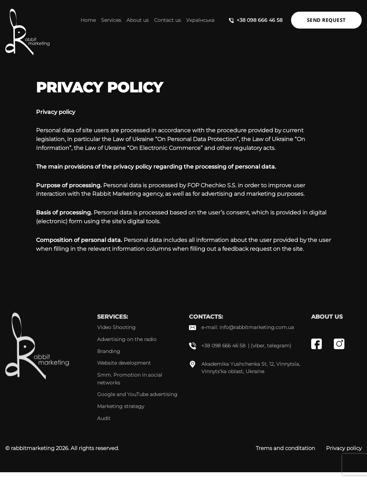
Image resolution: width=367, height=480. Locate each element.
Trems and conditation (285, 448)
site (298, 248)
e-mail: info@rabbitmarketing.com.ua (247, 327)
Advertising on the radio (126, 339)
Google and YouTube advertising (137, 394)
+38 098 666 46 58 (260, 20)
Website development (124, 363)
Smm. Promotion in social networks (129, 379)
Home (88, 20)
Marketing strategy (120, 406)
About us (137, 20)
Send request (326, 20)
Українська (200, 20)
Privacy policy (344, 448)
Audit (104, 418)
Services (111, 20)
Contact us (167, 20)
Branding (108, 351)
